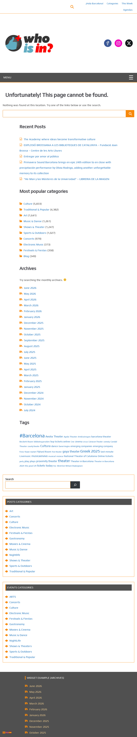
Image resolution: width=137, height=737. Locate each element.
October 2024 (25, 332)
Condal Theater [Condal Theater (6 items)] (115, 223)
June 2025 (23, 285)
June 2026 (23, 215)
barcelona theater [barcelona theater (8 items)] (104, 215)
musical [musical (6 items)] (105, 246)
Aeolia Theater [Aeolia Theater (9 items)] (107, 210)
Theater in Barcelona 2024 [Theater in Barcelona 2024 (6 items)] (109, 260)
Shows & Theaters (22, 519)
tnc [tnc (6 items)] (102, 264)
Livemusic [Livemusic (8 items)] (78, 246)
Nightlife (16, 427)
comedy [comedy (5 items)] (104, 224)
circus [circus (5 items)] (83, 224)
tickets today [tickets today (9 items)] (92, 264)
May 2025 (23, 291)
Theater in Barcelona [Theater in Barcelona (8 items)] (84, 260)
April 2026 (23, 227)
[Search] (76, 357)
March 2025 (24, 303)
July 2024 (23, 338)
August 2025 (25, 273)
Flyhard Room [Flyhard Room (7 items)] (92, 236)
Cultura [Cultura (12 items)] (90, 228)
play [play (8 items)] (80, 255)
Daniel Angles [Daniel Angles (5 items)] (109, 228)
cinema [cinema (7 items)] (76, 223)
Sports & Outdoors (88, 140)
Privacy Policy (84, 718)
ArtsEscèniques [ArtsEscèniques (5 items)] (87, 215)
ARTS (14, 469)
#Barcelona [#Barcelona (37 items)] (85, 209)
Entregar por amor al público (34, 144)
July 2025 (23, 279)
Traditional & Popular (90, 117)
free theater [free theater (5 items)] (105, 237)
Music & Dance (20, 508)
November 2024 (27, 326)
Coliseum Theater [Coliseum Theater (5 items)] (93, 224)
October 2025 (25, 262)
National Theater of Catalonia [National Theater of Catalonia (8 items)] (89, 250)
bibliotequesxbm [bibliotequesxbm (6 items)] (87, 219)
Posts (79, 696)
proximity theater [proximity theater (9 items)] (100, 255)
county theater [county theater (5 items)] (79, 228)
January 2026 (25, 244)
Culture (81, 111)
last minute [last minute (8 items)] (110, 242)
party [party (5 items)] (75, 256)
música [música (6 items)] (113, 246)
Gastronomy (18, 411)
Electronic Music (87, 152)
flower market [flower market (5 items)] (78, 237)
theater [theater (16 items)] (117, 255)
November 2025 (27, 256)
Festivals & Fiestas (88, 157)
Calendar (81, 702)
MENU (7, 49)
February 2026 (26, 238)
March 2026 (24, 233)
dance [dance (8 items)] (99, 228)
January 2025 (25, 314)
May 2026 (23, 221)
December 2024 (27, 320)
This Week (125, 3)
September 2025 (27, 268)
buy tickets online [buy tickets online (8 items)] (105, 219)
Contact (80, 707)
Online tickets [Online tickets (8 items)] (114, 250)
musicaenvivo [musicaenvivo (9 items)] (93, 246)
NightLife (16, 513)
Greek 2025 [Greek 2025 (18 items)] (93, 241)
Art (79, 122)
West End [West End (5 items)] (109, 265)
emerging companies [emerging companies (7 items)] (83, 232)
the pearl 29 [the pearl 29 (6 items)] (78, 264)
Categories (111, 3)
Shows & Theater (87, 134)
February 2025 (26, 308)
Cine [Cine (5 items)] (118, 220)
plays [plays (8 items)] (86, 255)
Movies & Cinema (21, 416)
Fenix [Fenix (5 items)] (118, 232)
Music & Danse (86, 128)
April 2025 (23, 297)
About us (81, 713)
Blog (79, 163)
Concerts (82, 146)
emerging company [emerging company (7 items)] (105, 232)
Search (11, 352)
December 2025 (27, 250)
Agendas (126, 9)
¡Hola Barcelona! (93, 3)
